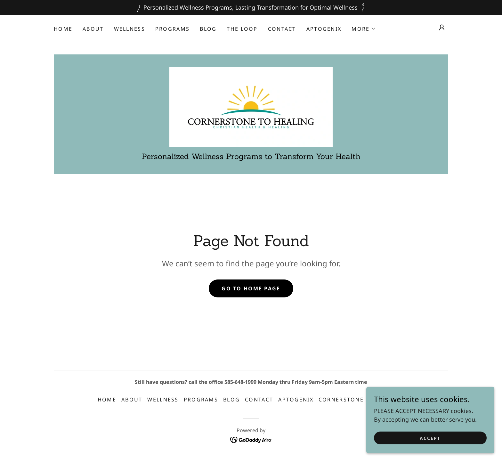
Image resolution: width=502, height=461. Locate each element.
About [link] (93, 28)
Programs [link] (172, 28)
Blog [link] (208, 28)
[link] (251, 106)
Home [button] (107, 399)
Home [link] (63, 28)
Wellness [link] (129, 28)
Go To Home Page (251, 288)
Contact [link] (282, 28)
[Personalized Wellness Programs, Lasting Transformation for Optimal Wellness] (251, 7)
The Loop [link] (242, 28)
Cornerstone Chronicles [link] (361, 399)
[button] (364, 29)
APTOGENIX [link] (324, 28)
